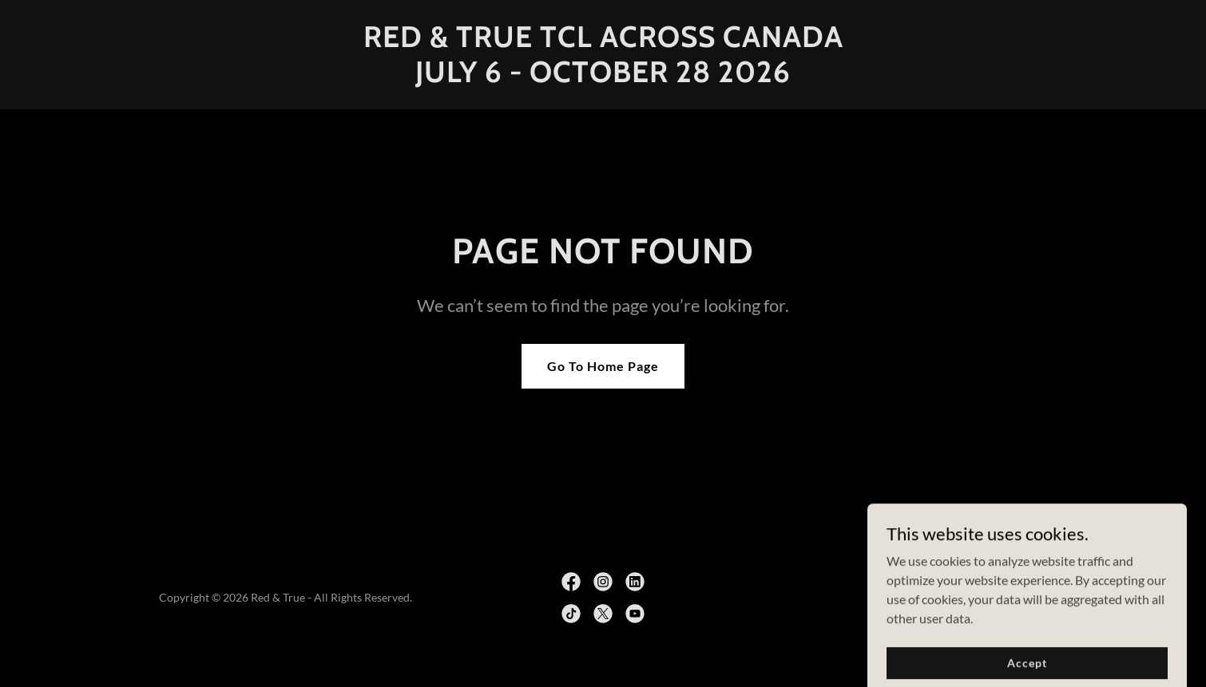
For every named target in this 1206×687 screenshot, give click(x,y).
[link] (603, 77)
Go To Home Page (603, 365)
